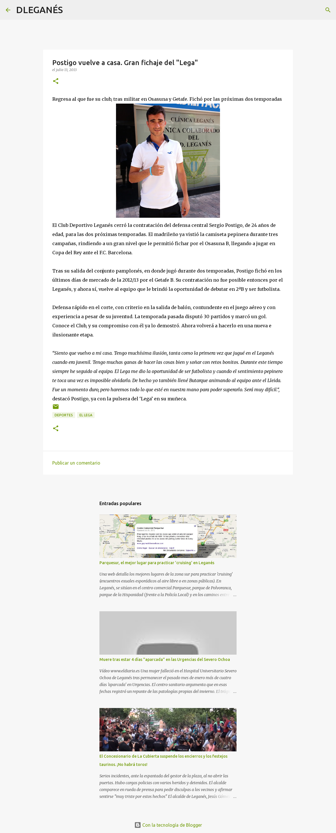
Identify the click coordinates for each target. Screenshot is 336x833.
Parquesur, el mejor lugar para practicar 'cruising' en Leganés (156, 562)
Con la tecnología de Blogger (168, 825)
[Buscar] (70, 10)
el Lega (85, 415)
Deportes (64, 415)
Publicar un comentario (76, 462)
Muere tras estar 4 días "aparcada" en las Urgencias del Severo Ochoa (164, 659)
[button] (55, 81)
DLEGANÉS (39, 10)
